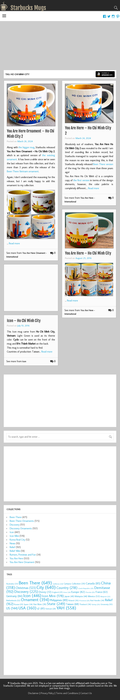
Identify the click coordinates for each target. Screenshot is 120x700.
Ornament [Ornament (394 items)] (35, 599)
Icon (24, 361)
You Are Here (16, 558)
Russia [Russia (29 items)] (18, 604)
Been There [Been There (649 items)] (35, 583)
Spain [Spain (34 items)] (28, 604)
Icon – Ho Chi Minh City (23, 320)
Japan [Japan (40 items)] (69, 596)
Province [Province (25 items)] (84, 600)
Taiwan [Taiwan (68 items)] (72, 604)
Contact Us (86, 693)
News (12, 543)
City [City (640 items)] (46, 587)
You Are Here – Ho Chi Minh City (88, 253)
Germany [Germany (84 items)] (14, 596)
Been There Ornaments (22, 520)
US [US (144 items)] (12, 608)
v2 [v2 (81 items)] (41, 608)
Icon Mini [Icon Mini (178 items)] (53, 595)
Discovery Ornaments (21, 528)
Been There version (103, 164)
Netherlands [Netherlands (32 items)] (13, 600)
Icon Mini (14, 535)
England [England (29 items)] (57, 592)
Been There (16, 517)
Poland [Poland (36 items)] (73, 600)
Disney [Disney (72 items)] (45, 592)
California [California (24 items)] (58, 584)
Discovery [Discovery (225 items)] (26, 591)
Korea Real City (17, 539)
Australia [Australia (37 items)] (12, 583)
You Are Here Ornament (22, 562)
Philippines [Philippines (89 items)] (59, 600)
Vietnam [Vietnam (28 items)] (50, 609)
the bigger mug (26, 147)
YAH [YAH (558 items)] (66, 608)
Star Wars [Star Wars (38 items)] (39, 604)
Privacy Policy (47, 693)
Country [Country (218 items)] (67, 587)
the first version (81, 180)
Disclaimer (33, 693)
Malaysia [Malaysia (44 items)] (81, 596)
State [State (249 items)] (56, 603)
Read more (14, 243)
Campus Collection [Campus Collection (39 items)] (74, 583)
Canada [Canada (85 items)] (93, 583)
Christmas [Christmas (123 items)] (26, 588)
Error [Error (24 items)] (67, 592)
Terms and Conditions (67, 693)
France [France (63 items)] (101, 591)
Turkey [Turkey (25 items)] (96, 604)
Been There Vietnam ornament (23, 171)
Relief (12, 547)
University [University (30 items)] (107, 604)
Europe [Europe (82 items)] (78, 592)
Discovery (15, 524)
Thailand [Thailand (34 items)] (85, 604)
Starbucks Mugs (28, 7)
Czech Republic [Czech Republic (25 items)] (86, 588)
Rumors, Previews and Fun (23, 554)
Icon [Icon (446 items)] (32, 595)
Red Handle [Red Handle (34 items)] (97, 600)
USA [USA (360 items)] (27, 608)
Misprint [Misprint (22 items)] (105, 596)
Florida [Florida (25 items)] (90, 592)
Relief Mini (15, 550)
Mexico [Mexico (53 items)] (94, 596)
